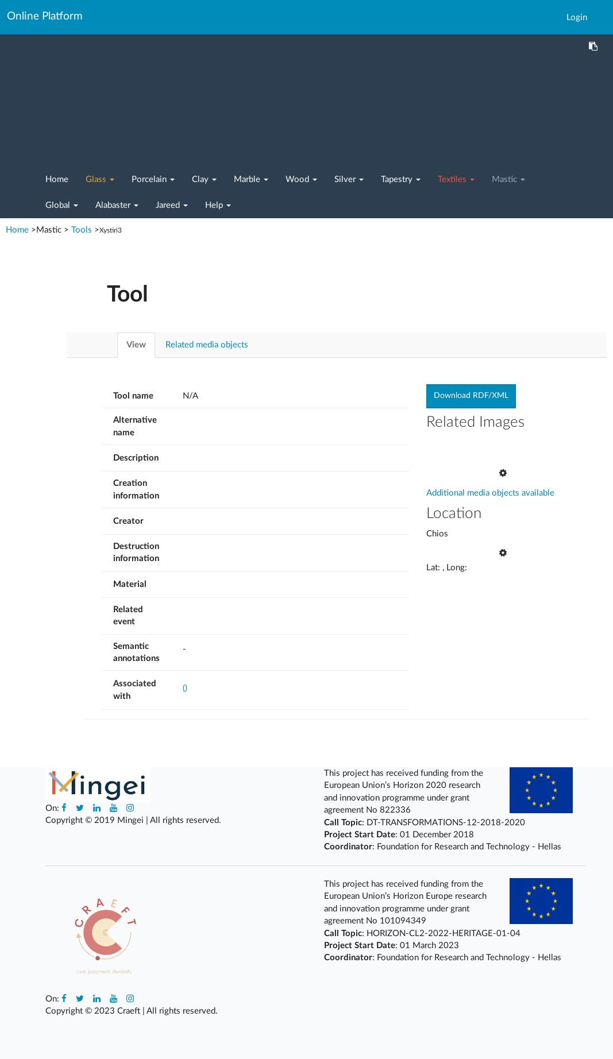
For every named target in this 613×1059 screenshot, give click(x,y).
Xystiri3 (110, 230)
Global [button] (61, 205)
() (185, 688)
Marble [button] (251, 179)
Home (18, 230)
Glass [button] (100, 179)
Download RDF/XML (471, 396)
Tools (81, 230)
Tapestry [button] (401, 179)
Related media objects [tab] (206, 345)
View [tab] (136, 345)
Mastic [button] (508, 179)
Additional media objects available (490, 481)
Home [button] (56, 179)
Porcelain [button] (153, 179)
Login (576, 17)
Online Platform (45, 16)
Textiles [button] (456, 179)
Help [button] (218, 205)
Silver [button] (349, 179)
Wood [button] (301, 179)
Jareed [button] (172, 205)
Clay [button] (204, 179)
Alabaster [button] (116, 205)
